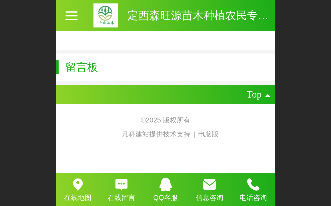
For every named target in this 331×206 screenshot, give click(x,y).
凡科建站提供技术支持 (152, 134)
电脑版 (208, 134)
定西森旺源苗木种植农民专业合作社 (214, 15)
